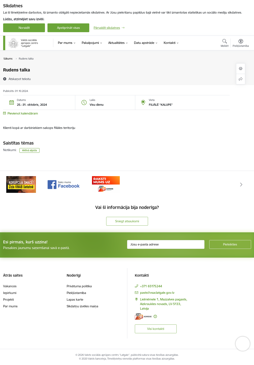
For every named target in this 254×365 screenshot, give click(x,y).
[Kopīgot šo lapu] (240, 79)
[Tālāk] (241, 184)
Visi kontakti (155, 329)
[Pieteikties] (230, 244)
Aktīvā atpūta (29, 150)
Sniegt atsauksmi (127, 221)
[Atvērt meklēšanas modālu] (225, 44)
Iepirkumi (9, 293)
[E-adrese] (143, 316)
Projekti (8, 299)
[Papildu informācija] (155, 316)
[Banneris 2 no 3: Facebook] (64, 184)
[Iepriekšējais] (13, 184)
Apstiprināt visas (68, 28)
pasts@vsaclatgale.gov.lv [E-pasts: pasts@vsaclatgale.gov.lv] (157, 293)
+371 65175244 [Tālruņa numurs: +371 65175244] (151, 286)
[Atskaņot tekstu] (20, 78)
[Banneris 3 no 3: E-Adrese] (106, 184)
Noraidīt (24, 28)
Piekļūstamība (76, 293)
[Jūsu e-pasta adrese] (165, 244)
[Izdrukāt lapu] (240, 69)
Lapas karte (75, 299)
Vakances (10, 286)
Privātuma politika (79, 286)
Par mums (10, 306)
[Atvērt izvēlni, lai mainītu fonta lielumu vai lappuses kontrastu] (241, 44)
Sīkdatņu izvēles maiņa (82, 306)
